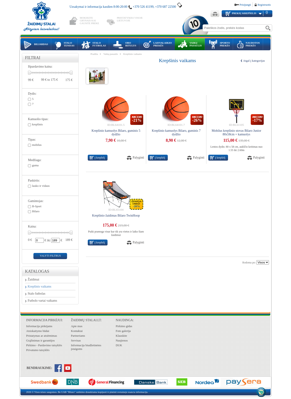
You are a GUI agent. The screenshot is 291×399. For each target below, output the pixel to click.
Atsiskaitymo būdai (37, 331)
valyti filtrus (50, 255)
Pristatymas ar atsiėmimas (41, 335)
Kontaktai (77, 331)
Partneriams (78, 335)
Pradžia (94, 54)
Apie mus (76, 326)
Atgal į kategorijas (254, 60)
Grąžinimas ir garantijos (40, 340)
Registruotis (264, 4)
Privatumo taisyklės (38, 350)
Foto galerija (123, 331)
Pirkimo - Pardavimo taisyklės (44, 345)
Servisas (76, 340)
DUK (119, 345)
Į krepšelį (100, 157)
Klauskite (121, 335)
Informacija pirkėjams (39, 326)
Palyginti (138, 157)
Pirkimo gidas (124, 326)
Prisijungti (245, 4)
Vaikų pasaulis (110, 54)
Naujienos (122, 340)
